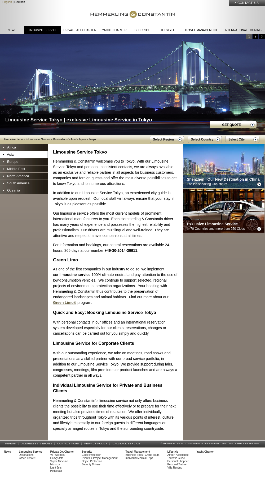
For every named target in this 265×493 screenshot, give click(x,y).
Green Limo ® (27, 458)
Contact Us (248, 3)
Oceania (13, 190)
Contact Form (69, 443)
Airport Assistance (178, 454)
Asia (73, 139)
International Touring (243, 30)
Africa (11, 147)
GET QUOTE (231, 125)
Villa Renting (174, 467)
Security (142, 30)
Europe (12, 162)
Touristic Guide (176, 458)
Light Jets (56, 467)
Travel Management (201, 30)
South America (18, 183)
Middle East (16, 169)
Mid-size (55, 464)
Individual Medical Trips (139, 458)
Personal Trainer (177, 464)
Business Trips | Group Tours (143, 454)
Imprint (12, 443)
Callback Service (127, 443)
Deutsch (19, 1)
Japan (82, 139)
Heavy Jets (56, 458)
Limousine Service (43, 30)
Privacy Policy (97, 443)
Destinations (60, 139)
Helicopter (56, 470)
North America (18, 176)
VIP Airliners (57, 454)
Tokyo (92, 139)
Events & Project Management (99, 458)
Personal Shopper (178, 461)
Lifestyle (167, 30)
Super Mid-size (59, 461)
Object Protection (92, 461)
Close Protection (91, 454)
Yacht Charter (114, 30)
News (12, 30)
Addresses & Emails (38, 443)
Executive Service (14, 139)
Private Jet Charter (80, 30)
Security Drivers (91, 464)
